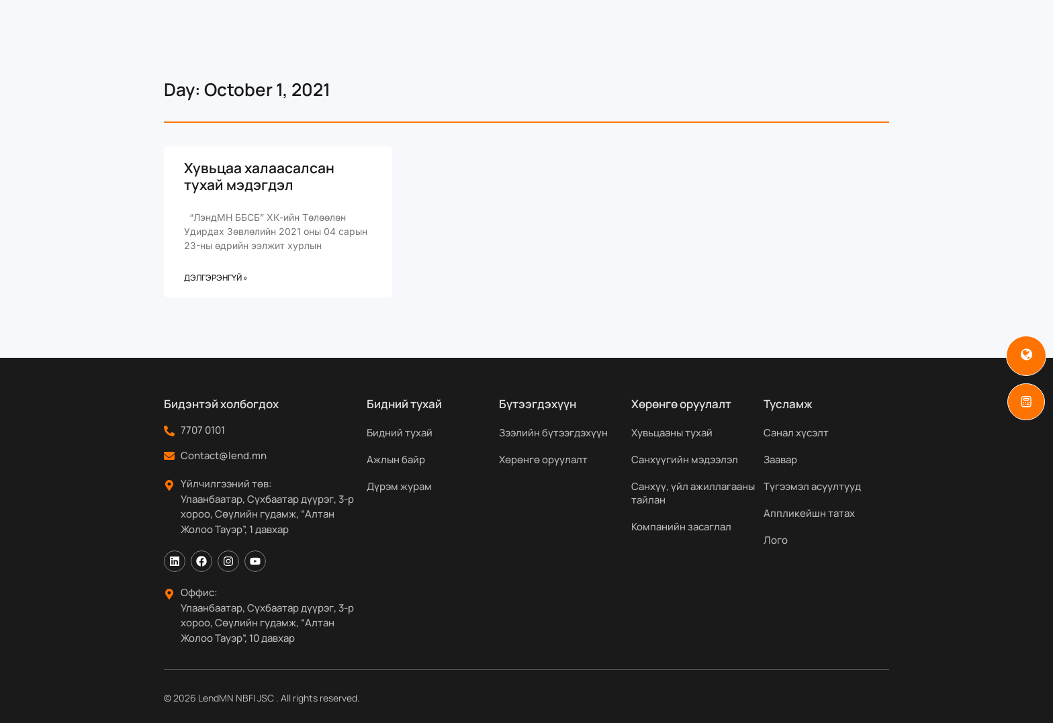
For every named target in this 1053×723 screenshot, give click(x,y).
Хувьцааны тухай (672, 433)
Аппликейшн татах (809, 513)
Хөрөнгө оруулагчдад (605, 43)
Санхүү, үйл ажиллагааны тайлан (693, 493)
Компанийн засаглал (681, 527)
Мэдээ (710, 43)
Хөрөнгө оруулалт (543, 459)
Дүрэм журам (399, 486)
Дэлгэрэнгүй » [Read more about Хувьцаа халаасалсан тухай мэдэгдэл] (216, 277)
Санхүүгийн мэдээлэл (684, 459)
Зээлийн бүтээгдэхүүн (553, 433)
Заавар (780, 459)
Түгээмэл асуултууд (812, 486)
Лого (776, 540)
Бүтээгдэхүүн (473, 43)
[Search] (921, 43)
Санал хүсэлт (796, 433)
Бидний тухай (365, 43)
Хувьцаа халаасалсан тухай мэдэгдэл (259, 176)
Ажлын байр (396, 459)
